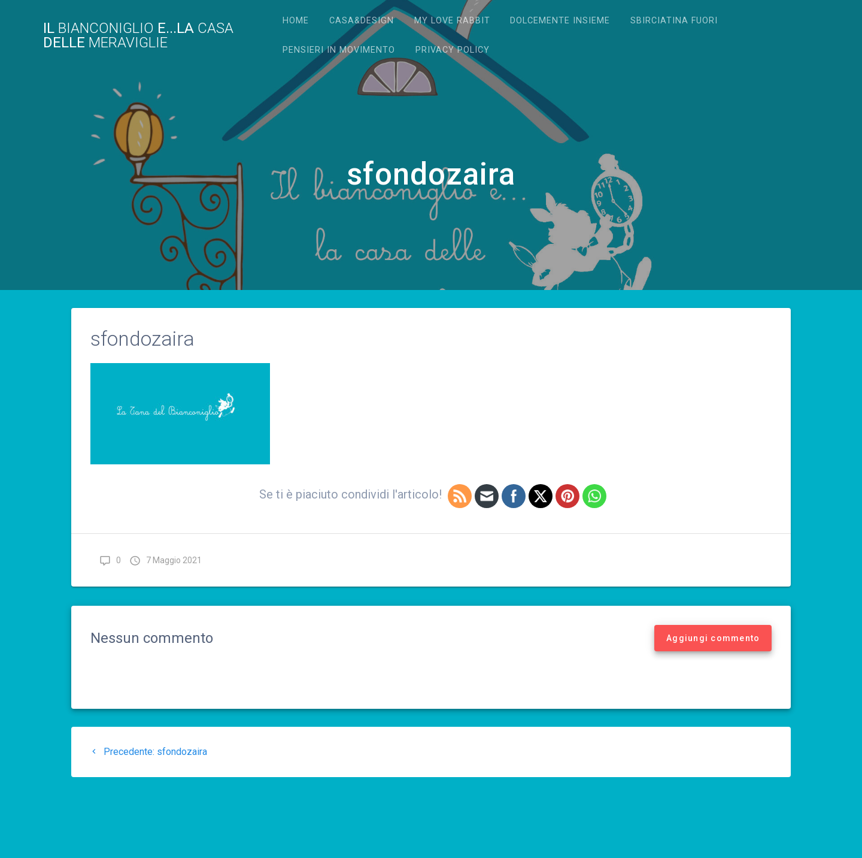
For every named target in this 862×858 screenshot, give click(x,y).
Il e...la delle (138, 35)
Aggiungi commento (713, 638)
